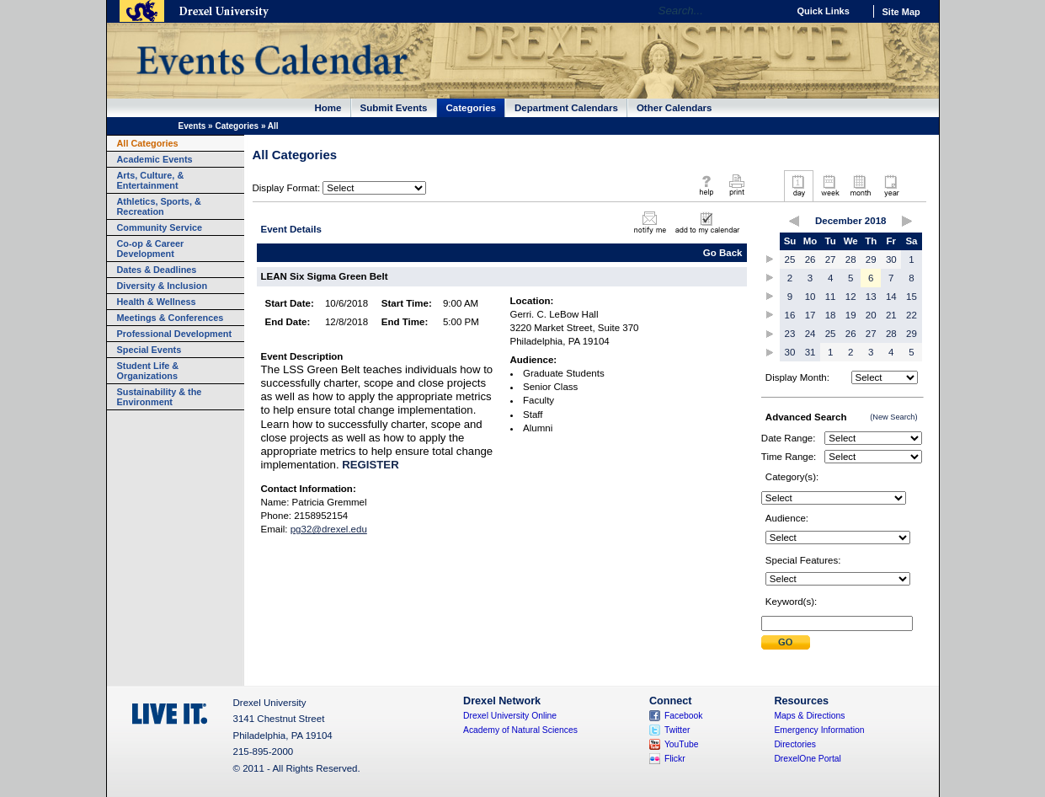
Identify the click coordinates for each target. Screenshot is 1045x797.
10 (810, 297)
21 (891, 315)
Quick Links (823, 11)
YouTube (681, 744)
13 (871, 297)
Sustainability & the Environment (159, 397)
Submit (785, 642)
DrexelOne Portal (807, 758)
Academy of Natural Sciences (520, 730)
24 (810, 334)
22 (911, 315)
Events (192, 126)
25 (790, 259)
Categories (471, 108)
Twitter (677, 730)
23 (790, 334)
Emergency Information (819, 730)
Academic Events (155, 159)
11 (830, 297)
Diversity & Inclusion (162, 286)
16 (790, 315)
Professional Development (174, 334)
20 (871, 315)
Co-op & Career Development (150, 248)
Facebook (683, 715)
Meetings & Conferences (170, 318)
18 (830, 315)
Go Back (723, 253)
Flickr (674, 758)
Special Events (149, 350)
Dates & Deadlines (157, 270)
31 (810, 352)
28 (850, 259)
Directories (795, 744)
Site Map (901, 12)
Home (328, 108)
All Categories (148, 143)
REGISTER (370, 464)
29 (871, 259)
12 (850, 297)
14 (891, 297)
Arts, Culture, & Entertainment (150, 180)
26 (810, 259)
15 (911, 297)
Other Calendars (674, 108)
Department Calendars (566, 108)
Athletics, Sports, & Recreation (159, 206)
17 (810, 315)
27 (830, 259)
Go (771, 11)
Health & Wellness (156, 302)
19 (850, 315)
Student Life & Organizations (148, 371)
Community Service (160, 227)
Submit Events (394, 108)
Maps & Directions (809, 715)
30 (891, 259)
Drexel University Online (510, 715)
